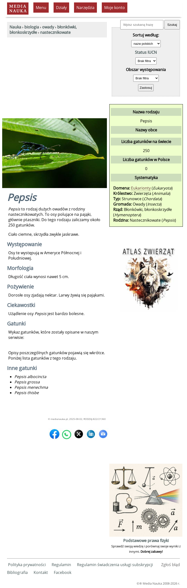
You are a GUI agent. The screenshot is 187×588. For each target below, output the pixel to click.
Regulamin (61, 564)
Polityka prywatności (27, 564)
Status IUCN (146, 52)
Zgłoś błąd (170, 564)
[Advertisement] (57, 74)
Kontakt (41, 572)
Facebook (62, 572)
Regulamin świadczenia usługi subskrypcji (115, 564)
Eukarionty (141, 188)
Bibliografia (17, 572)
